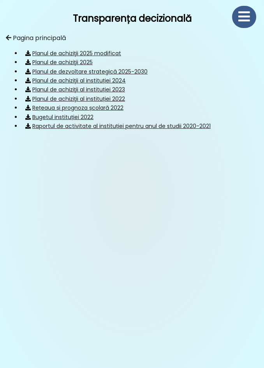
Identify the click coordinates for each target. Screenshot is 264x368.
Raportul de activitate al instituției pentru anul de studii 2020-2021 (121, 126)
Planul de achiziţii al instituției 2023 (78, 89)
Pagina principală (36, 37)
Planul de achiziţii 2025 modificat (76, 53)
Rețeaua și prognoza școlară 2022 (77, 108)
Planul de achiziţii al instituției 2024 (79, 80)
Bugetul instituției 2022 (62, 117)
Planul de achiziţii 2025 (62, 62)
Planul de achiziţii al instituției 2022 (78, 99)
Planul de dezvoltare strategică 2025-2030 (90, 71)
